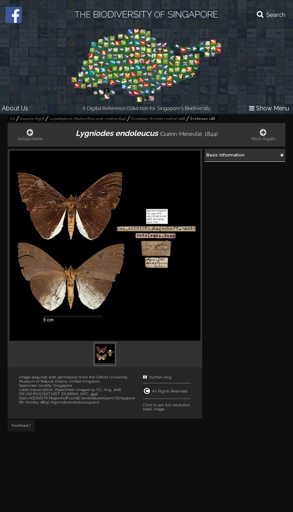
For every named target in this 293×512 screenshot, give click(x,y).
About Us (15, 108)
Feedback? (21, 425)
